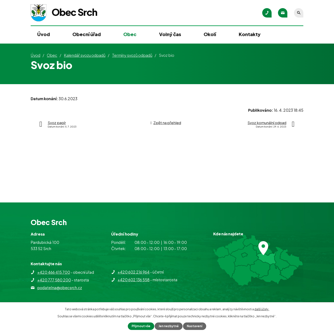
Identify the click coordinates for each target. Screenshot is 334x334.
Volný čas (170, 34)
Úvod (43, 34)
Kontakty (250, 34)
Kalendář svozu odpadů (84, 55)
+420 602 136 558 (134, 279)
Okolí (210, 34)
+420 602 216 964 (134, 272)
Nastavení (195, 326)
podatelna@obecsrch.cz (59, 287)
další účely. (261, 309)
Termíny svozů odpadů (132, 55)
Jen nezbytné (168, 326)
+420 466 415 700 (53, 272)
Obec (130, 34)
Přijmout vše (141, 326)
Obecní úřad (86, 34)
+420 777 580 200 (54, 279)
